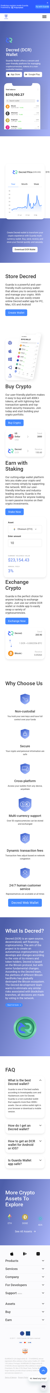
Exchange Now (17, 621)
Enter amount (14, 536)
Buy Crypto (14, 422)
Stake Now (14, 511)
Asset (10, 522)
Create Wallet (16, 312)
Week (36, 184)
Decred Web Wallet (25, 903)
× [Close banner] (47, 2)
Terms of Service (11, 1377)
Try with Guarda (42, 7)
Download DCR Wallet (25, 249)
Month (24, 184)
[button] (44, 16)
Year (13, 184)
